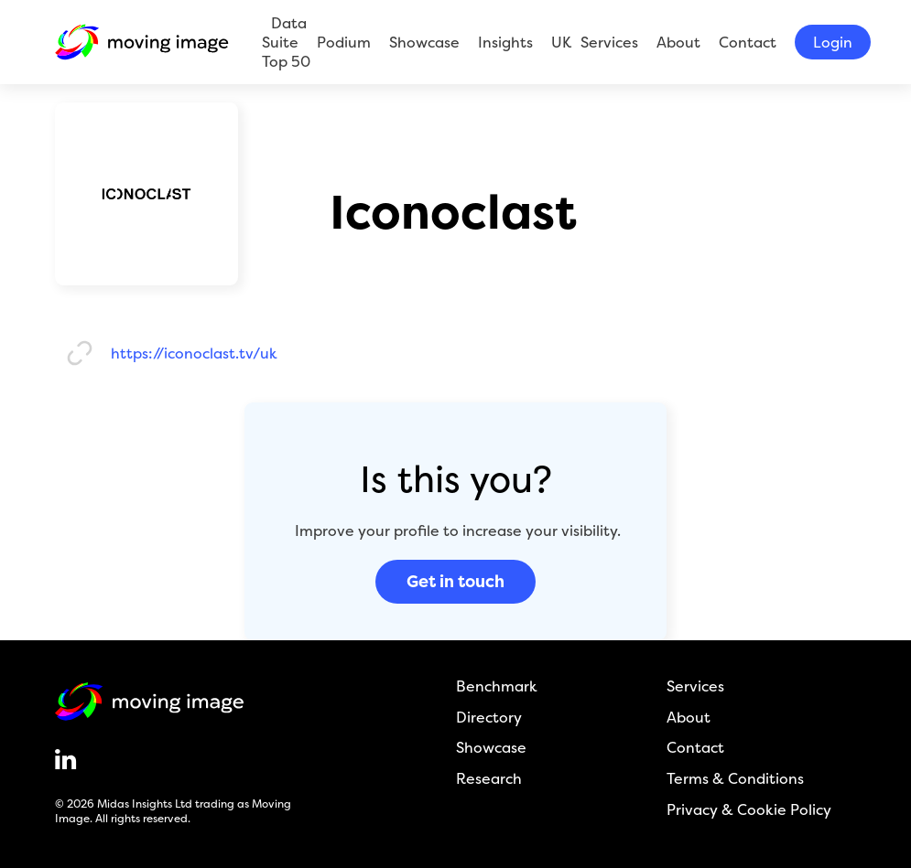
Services (609, 42)
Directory (489, 717)
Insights (505, 42)
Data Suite (284, 32)
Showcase (424, 42)
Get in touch (455, 581)
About (678, 42)
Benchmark (496, 686)
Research (489, 778)
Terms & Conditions (735, 778)
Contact (747, 42)
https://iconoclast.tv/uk (194, 353)
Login (832, 42)
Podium (344, 42)
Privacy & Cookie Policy (749, 810)
